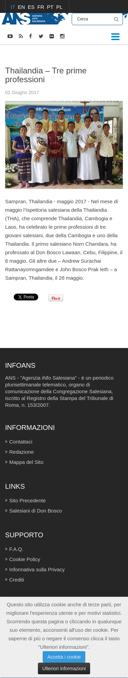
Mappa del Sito (26, 462)
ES (32, 7)
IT (13, 7)
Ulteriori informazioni (64, 668)
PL (59, 7)
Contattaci (20, 442)
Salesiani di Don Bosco (35, 511)
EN (22, 7)
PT (51, 7)
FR (41, 7)
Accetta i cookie (64, 657)
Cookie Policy (24, 559)
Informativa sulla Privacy (37, 569)
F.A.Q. (16, 549)
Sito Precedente (27, 500)
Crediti (16, 580)
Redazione (21, 452)
